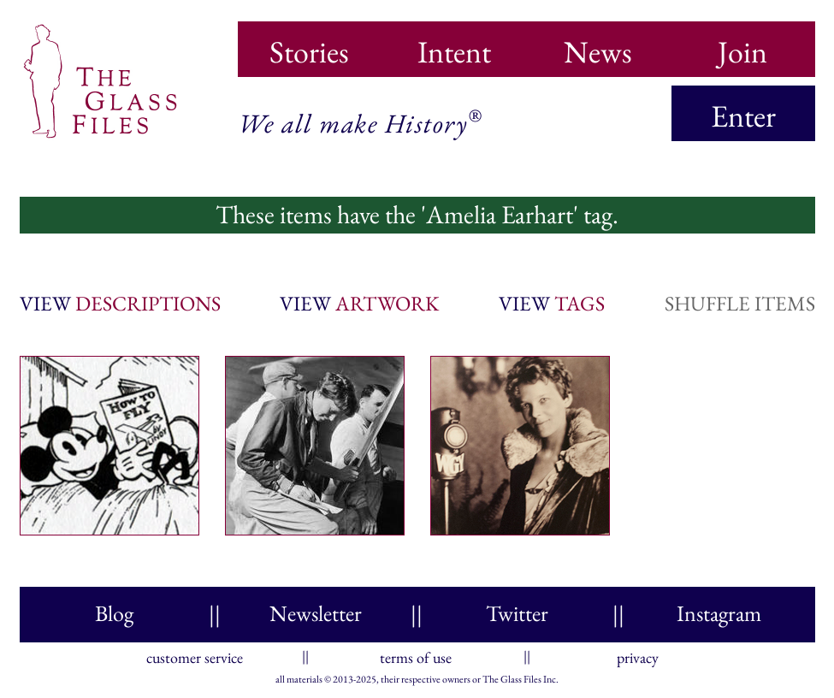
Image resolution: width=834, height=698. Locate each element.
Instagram (719, 613)
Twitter (517, 613)
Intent (454, 46)
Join (742, 46)
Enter (743, 116)
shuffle (740, 303)
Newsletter (315, 613)
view (120, 303)
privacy (638, 654)
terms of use (416, 654)
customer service (194, 654)
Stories (309, 46)
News (598, 46)
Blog (114, 613)
